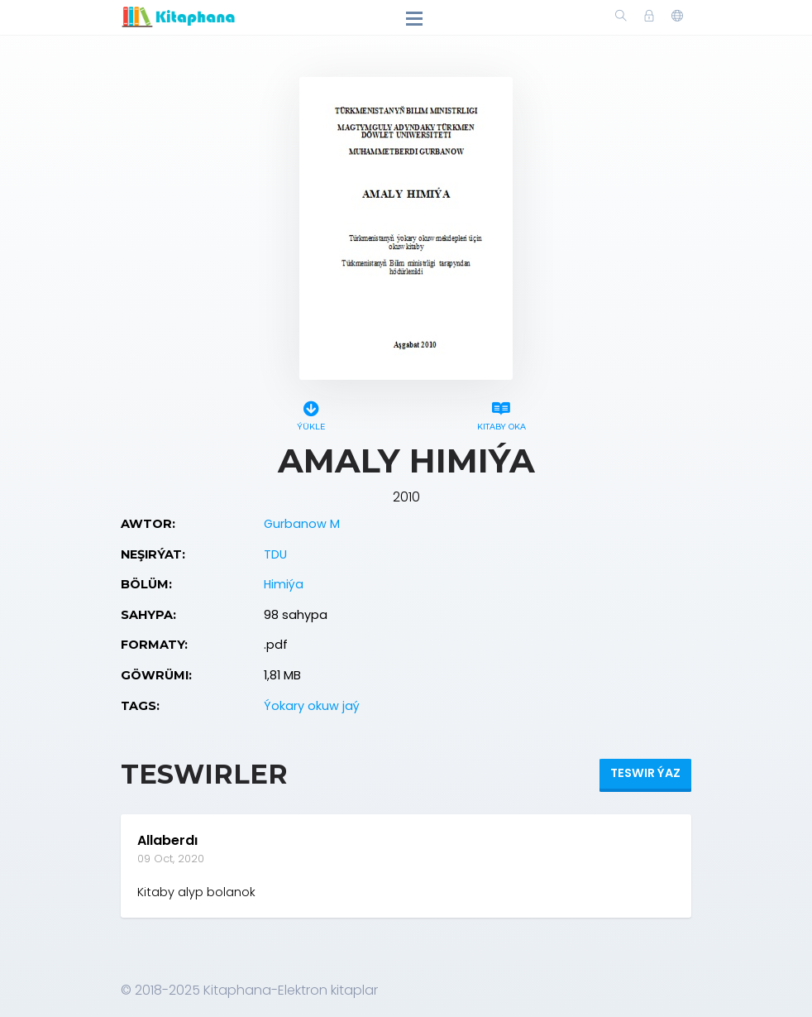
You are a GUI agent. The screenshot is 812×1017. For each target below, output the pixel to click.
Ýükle (311, 413)
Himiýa (283, 584)
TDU (275, 554)
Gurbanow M (302, 524)
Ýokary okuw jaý (312, 706)
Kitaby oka (501, 413)
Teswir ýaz (645, 773)
